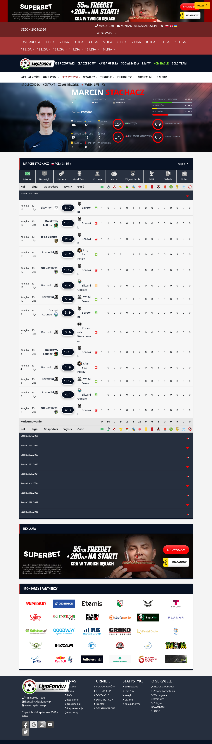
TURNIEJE (106, 77)
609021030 (104, 26)
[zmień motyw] (162, 25)
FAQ (68, 695)
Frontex (99, 703)
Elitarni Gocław (84, 285)
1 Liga (50, 42)
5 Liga (108, 42)
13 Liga (58, 49)
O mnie (97, 176)
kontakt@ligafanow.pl (137, 26)
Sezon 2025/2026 (33, 29)
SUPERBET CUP (103, 699)
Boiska (70, 691)
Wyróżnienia (132, 176)
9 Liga (165, 42)
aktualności (30, 77)
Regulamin (72, 699)
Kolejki (127, 695)
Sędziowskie (130, 686)
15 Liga (91, 49)
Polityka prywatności (158, 704)
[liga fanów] (37, 63)
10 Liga (180, 42)
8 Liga (151, 42)
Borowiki (119, 102)
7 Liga (137, 42)
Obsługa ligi (73, 703)
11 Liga (26, 49)
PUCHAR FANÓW (104, 686)
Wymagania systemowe (159, 697)
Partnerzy (71, 712)
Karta (114, 176)
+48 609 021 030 (35, 697)
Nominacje (161, 63)
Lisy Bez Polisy (82, 254)
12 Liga (42, 49)
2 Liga (65, 42)
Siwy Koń (47, 207)
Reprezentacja (74, 708)
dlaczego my (86, 63)
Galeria (162, 77)
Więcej (182, 163)
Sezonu (128, 699)
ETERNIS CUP (102, 691)
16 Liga (107, 49)
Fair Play (128, 691)
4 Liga (93, 42)
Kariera (61, 176)
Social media (130, 63)
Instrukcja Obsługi (162, 686)
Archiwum (144, 77)
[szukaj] (104, 84)
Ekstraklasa (31, 42)
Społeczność (30, 84)
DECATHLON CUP (104, 708)
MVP (151, 176)
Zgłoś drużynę (68, 84)
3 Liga (79, 42)
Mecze (27, 176)
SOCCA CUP (101, 695)
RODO (155, 711)
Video (184, 176)
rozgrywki (105, 33)
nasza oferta (108, 63)
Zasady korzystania (163, 691)
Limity (146, 63)
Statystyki (70, 77)
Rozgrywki (49, 77)
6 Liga (122, 42)
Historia (70, 686)
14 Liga (74, 49)
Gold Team (179, 63)
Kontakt (49, 84)
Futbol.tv (124, 77)
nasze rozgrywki (63, 63)
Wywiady (89, 77)
